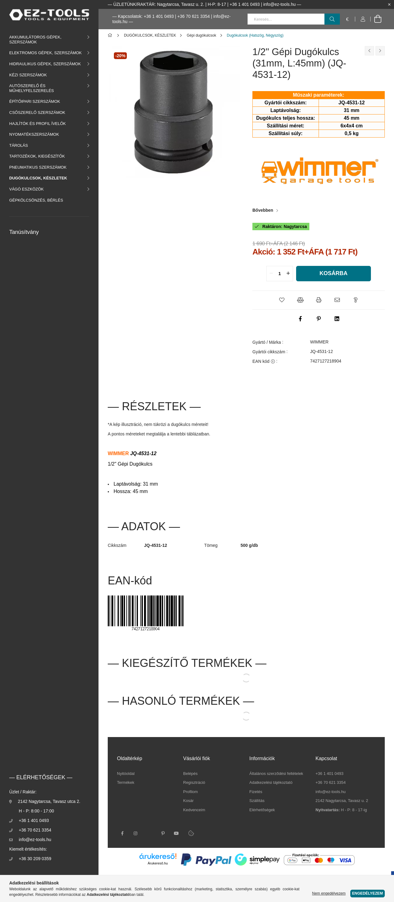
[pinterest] (318, 318)
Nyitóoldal (126, 773)
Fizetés (255, 791)
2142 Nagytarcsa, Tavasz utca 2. (49, 801)
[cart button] (378, 19)
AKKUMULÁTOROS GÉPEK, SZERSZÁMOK (35, 39)
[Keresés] (332, 19)
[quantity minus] (271, 273)
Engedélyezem (367, 893)
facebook (122, 833)
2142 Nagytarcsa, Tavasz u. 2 (342, 800)
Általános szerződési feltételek (276, 773)
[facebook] (300, 318)
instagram (136, 833)
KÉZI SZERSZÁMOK (28, 75)
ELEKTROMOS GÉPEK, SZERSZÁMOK (45, 52)
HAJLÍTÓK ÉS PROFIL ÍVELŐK (37, 123)
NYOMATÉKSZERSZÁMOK (34, 134)
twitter (149, 833)
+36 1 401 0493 (34, 820)
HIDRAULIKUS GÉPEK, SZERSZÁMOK (45, 64)
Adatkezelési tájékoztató (270, 782)
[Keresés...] (293, 19)
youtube (176, 833)
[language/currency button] (347, 19)
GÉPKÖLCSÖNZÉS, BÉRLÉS (36, 200)
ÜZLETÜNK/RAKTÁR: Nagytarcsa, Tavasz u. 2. (158, 4)
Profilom (190, 791)
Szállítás (256, 800)
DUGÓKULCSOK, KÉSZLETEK (38, 178)
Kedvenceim (194, 810)
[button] (281, 300)
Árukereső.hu (158, 863)
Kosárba (334, 273)
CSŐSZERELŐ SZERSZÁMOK (37, 112)
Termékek (125, 782)
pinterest (163, 833)
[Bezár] (389, 4)
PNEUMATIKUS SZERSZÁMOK (37, 167)
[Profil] (363, 19)
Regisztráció (194, 782)
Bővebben (262, 210)
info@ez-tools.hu (35, 839)
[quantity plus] (288, 273)
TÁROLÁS (18, 145)
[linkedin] (337, 318)
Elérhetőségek (262, 810)
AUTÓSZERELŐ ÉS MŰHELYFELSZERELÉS (31, 88)
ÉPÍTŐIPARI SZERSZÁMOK (34, 101)
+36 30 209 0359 (35, 858)
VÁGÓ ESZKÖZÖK (26, 189)
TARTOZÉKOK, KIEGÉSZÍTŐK (37, 156)
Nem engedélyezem (329, 893)
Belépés (190, 773)
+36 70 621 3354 (193, 16)
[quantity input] (279, 273)
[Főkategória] (111, 35)
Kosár (188, 800)
